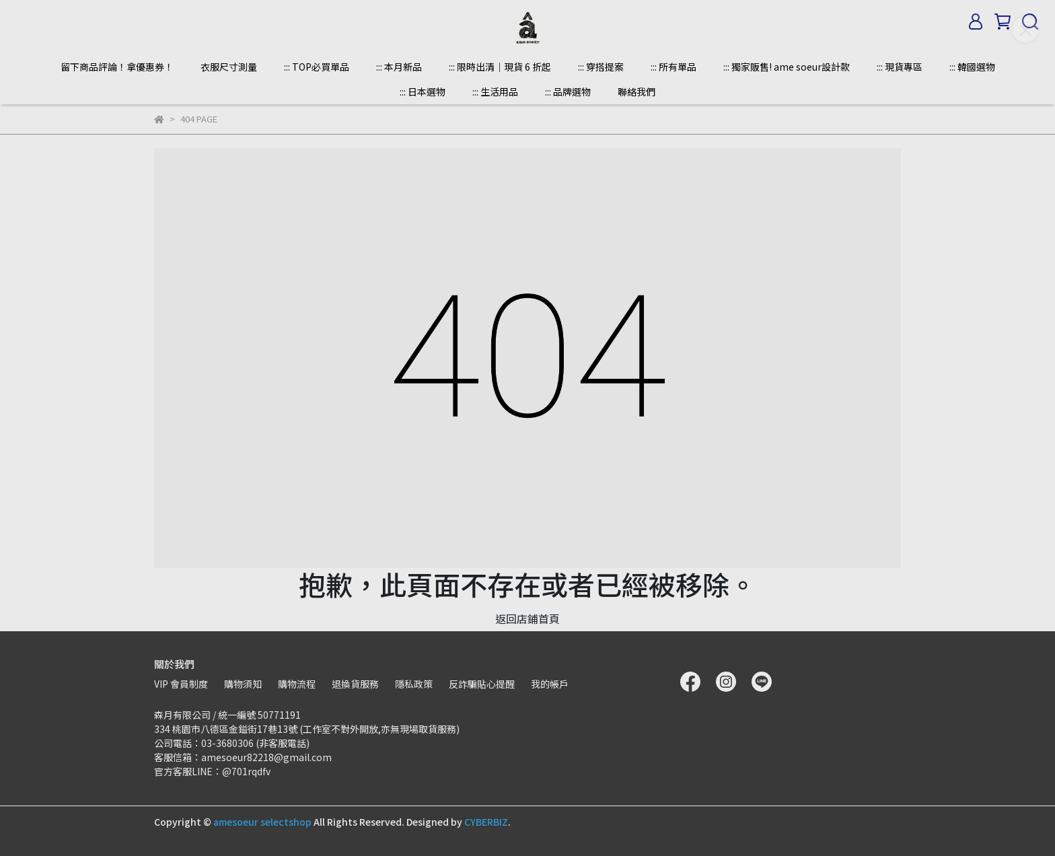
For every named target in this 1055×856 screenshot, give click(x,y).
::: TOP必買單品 (316, 66)
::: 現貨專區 (899, 66)
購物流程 (297, 683)
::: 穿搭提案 (601, 66)
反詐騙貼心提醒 (482, 683)
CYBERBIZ (486, 821)
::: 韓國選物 (972, 66)
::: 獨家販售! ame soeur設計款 (786, 66)
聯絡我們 (636, 91)
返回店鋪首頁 (527, 618)
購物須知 (243, 683)
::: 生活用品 (495, 91)
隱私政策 (414, 683)
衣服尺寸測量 (229, 66)
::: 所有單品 (673, 66)
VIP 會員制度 (181, 683)
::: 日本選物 (422, 91)
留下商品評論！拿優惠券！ (117, 66)
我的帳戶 (550, 683)
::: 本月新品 (399, 66)
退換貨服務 (355, 683)
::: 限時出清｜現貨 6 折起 (500, 66)
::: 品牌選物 (568, 91)
